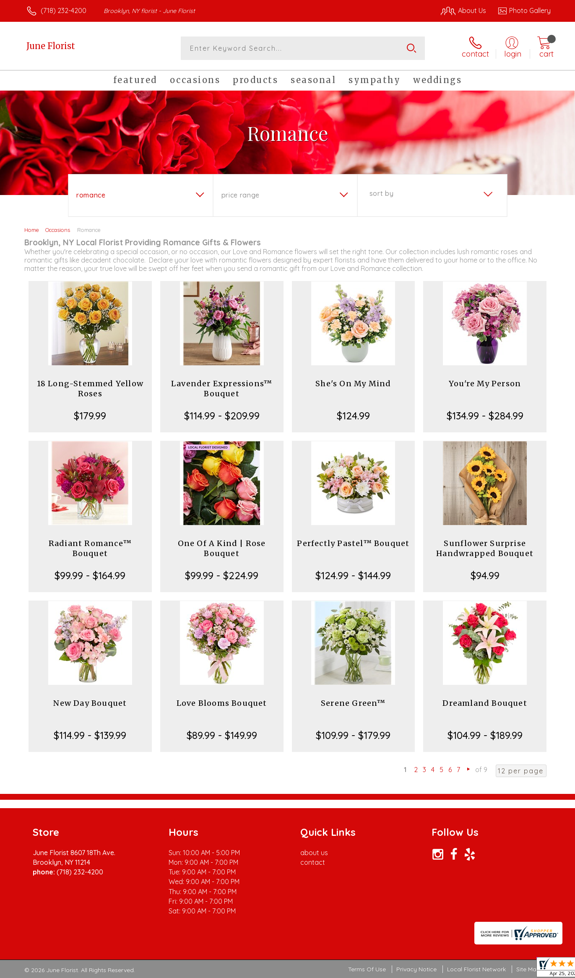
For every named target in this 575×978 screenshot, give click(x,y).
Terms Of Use (367, 969)
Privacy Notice (416, 969)
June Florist (50, 46)
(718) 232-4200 (63, 10)
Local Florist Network (476, 969)
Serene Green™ (353, 703)
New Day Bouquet (90, 703)
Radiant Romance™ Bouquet (90, 548)
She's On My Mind (353, 383)
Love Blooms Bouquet (222, 703)
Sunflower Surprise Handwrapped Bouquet (484, 548)
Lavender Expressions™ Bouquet (221, 388)
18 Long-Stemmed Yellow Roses (90, 388)
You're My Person (485, 383)
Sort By (381, 193)
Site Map (528, 969)
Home (31, 229)
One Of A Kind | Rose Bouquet (222, 548)
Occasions (57, 229)
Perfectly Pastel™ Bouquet (353, 543)
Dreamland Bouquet (484, 703)
